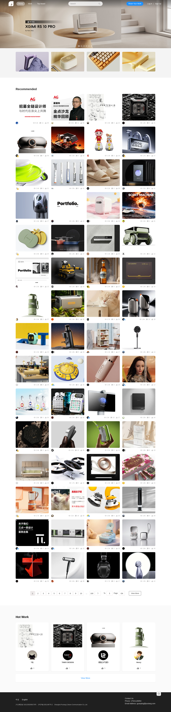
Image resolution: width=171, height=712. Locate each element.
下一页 (98, 593)
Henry (138, 662)
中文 (17, 700)
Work (30, 4)
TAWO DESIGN (68, 662)
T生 (32, 662)
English (25, 700)
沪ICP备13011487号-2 (45, 705)
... (86, 593)
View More (135, 593)
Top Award (41, 4)
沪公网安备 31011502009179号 (26, 705)
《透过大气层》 (103, 662)
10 (81, 593)
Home (20, 4)
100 (91, 593)
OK (122, 593)
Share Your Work (134, 4)
